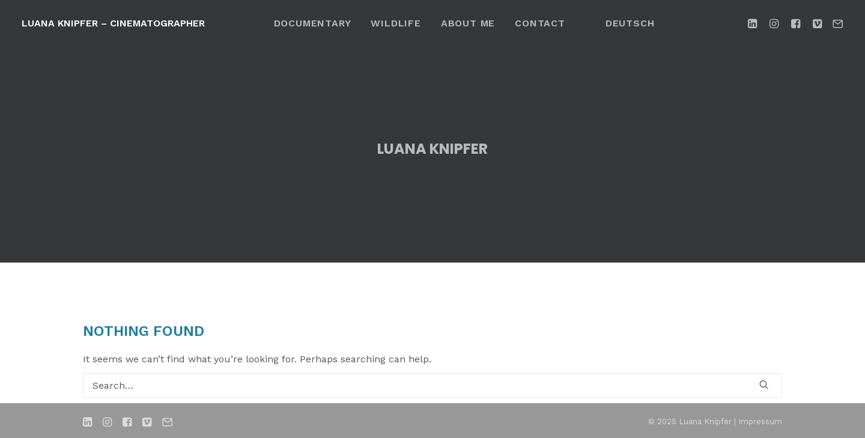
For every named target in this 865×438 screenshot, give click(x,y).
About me (468, 23)
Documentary (312, 23)
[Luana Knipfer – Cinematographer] (113, 23)
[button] (754, 23)
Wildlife (395, 23)
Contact (540, 23)
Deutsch (630, 23)
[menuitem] (313, 23)
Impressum (760, 420)
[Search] (432, 385)
